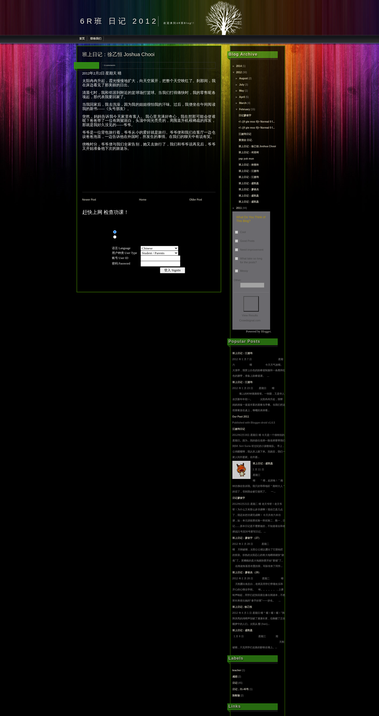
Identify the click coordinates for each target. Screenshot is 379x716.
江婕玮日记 (245, 134)
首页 (82, 38)
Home (142, 199)
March (242, 103)
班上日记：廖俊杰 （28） (246, 572)
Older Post (195, 199)
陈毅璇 (236, 695)
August (243, 78)
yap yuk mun (246, 158)
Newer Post (89, 199)
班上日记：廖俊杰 (249, 189)
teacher (236, 670)
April (242, 97)
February (244, 109)
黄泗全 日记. (246, 140)
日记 (234, 683)
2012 (239, 72)
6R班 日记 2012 (119, 21)
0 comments (109, 65)
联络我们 (95, 38)
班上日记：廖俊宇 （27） (246, 538)
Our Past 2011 (240, 416)
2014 (239, 66)
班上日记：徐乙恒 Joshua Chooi (118, 54)
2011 (239, 208)
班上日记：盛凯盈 (249, 183)
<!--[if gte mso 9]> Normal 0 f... (257, 121)
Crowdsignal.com (249, 320)
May (241, 90)
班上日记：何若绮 (249, 152)
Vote (251, 304)
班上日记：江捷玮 (249, 171)
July (241, 84)
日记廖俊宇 (245, 115)
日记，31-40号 (240, 689)
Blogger (266, 331)
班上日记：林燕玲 (249, 164)
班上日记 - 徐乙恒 (242, 607)
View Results (250, 315)
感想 (234, 676)
